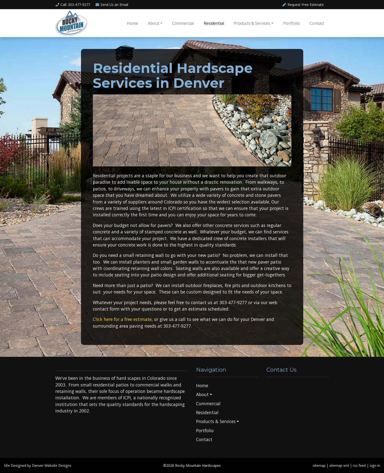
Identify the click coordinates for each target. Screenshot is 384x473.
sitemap (319, 465)
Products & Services (252, 23)
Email (111, 4)
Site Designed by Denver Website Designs (37, 465)
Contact (317, 23)
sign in (375, 465)
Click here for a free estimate (122, 319)
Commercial (183, 23)
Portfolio (291, 23)
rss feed (359, 465)
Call (72, 4)
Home (132, 23)
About (153, 23)
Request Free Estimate (303, 4)
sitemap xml (339, 465)
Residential (214, 23)
